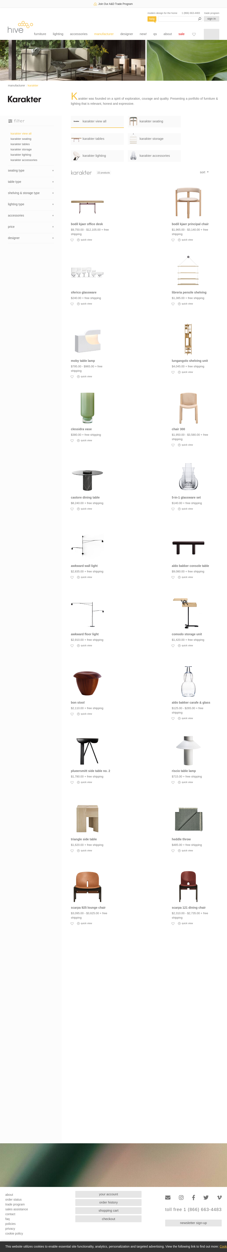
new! (143, 34)
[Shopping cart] (211, 34)
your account (108, 1194)
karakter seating (21, 138)
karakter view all (21, 133)
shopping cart (108, 1210)
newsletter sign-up (193, 1223)
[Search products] (180, 19)
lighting (58, 34)
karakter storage (21, 149)
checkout (108, 1219)
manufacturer (104, 34)
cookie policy (14, 1233)
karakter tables (20, 144)
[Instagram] (181, 1198)
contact (10, 1214)
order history (108, 1202)
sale (181, 34)
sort (203, 172)
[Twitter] (206, 1198)
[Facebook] (193, 1198)
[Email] (167, 1198)
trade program (211, 13)
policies (10, 1224)
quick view (84, 240)
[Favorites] (194, 34)
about (168, 34)
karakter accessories (24, 160)
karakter (33, 85)
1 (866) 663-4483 (191, 13)
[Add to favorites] (72, 240)
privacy (10, 1228)
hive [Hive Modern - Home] (20, 27)
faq (7, 1219)
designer (126, 34)
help (152, 19)
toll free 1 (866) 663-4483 (193, 1209)
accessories (78, 34)
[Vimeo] (219, 1198)
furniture (40, 34)
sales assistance (16, 1209)
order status (13, 1199)
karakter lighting (21, 154)
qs (155, 34)
